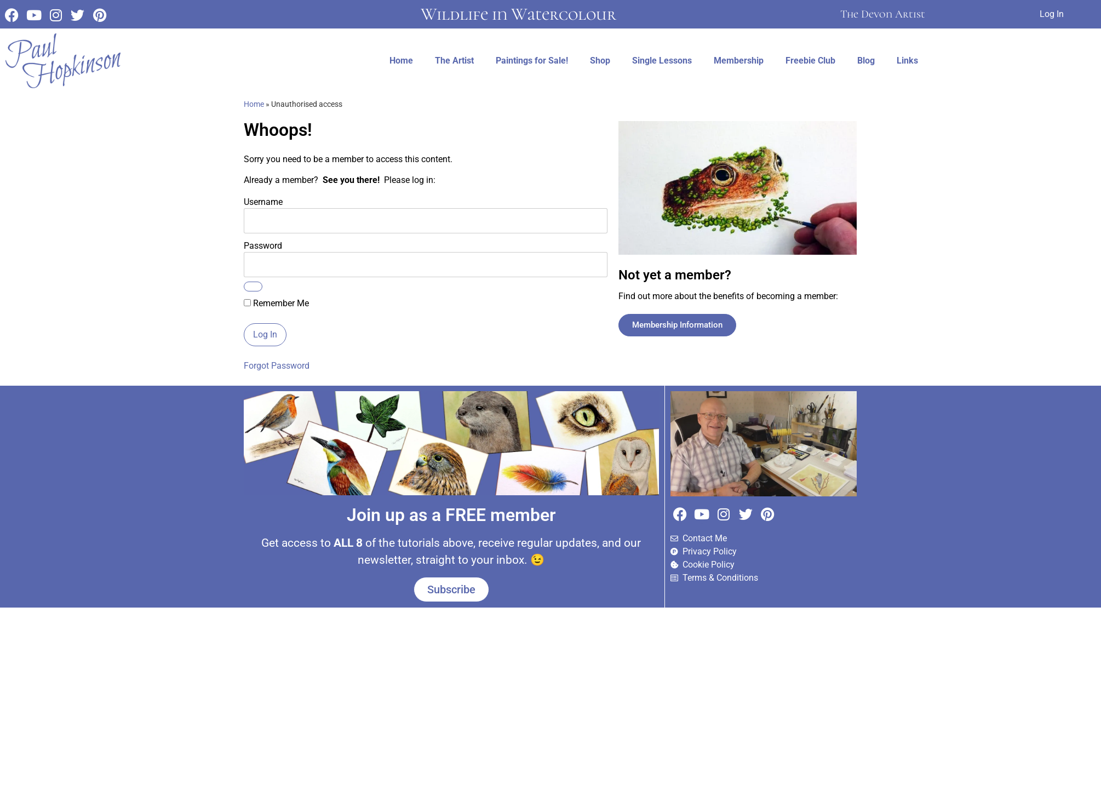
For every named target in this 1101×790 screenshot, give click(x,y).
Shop (600, 60)
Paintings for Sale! (532, 60)
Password (263, 245)
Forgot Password (276, 365)
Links (907, 60)
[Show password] (253, 286)
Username (263, 201)
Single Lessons (662, 60)
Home (401, 60)
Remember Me (276, 303)
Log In (1052, 14)
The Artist (454, 60)
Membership (739, 60)
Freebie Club (810, 60)
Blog (866, 60)
